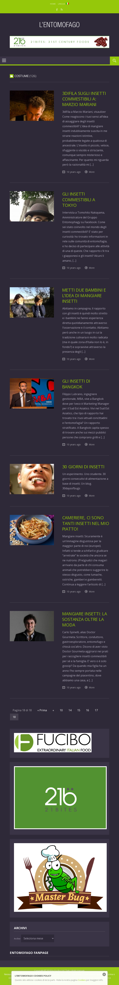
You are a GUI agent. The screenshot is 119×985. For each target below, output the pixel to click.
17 (96, 710)
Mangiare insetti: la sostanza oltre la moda (84, 619)
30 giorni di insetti (83, 467)
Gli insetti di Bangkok (76, 384)
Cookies (82, 980)
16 (87, 710)
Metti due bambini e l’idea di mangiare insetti (84, 295)
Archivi (17, 938)
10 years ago (74, 171)
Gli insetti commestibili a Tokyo (78, 199)
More (92, 171)
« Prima (42, 710)
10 (61, 710)
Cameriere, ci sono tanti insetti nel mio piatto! (85, 523)
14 (69, 710)
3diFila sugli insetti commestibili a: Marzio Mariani (84, 99)
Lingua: (63, 4)
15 (78, 710)
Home (53, 4)
